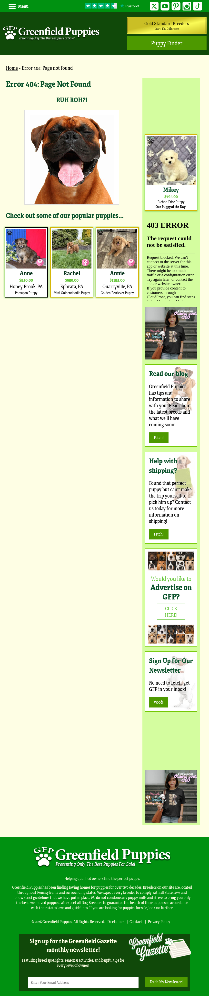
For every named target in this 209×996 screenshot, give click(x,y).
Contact (135, 921)
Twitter (154, 6)
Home (12, 67)
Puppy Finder (166, 43)
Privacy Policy (159, 921)
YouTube (164, 6)
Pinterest (175, 6)
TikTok (197, 6)
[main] (72, 188)
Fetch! (159, 437)
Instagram (186, 6)
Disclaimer (115, 921)
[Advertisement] (171, 105)
